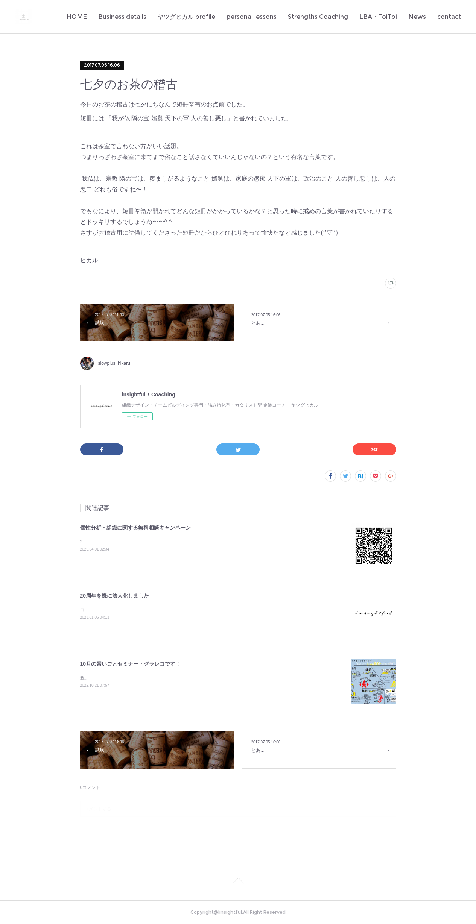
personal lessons (252, 16)
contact (449, 16)
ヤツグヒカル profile (186, 16)
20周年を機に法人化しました (114, 596)
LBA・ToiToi (378, 16)
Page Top (238, 882)
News (417, 16)
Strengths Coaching (318, 16)
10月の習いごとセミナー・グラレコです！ (130, 664)
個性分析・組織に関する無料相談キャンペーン (135, 528)
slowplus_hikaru (114, 363)
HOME (77, 16)
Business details (122, 16)
